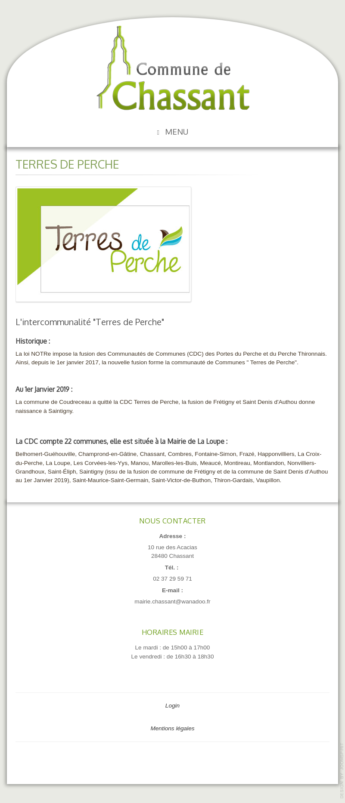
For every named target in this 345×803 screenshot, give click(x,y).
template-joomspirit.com (342, 771)
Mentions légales (172, 728)
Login (172, 705)
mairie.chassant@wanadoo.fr (172, 601)
